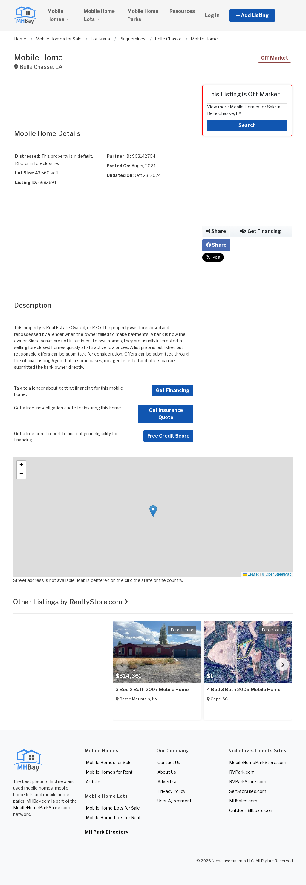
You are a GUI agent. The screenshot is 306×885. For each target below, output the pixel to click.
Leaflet (250, 574)
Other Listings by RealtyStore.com (70, 602)
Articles (94, 781)
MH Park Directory (106, 831)
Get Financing (172, 390)
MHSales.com (243, 800)
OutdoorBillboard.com (251, 810)
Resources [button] (182, 11)
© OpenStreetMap (276, 574)
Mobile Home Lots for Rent (113, 817)
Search (247, 125)
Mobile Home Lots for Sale (113, 807)
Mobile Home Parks (143, 15)
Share (216, 231)
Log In (212, 15)
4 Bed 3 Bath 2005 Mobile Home (243, 689)
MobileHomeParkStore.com (41, 807)
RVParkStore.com (247, 781)
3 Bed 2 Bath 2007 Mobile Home (152, 689)
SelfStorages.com (247, 791)
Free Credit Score (168, 436)
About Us (166, 772)
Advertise (167, 781)
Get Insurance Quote (166, 413)
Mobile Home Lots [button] (99, 15)
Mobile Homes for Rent (109, 772)
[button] (259, 15)
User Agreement (174, 800)
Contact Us (168, 762)
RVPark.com (242, 772)
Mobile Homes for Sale (109, 762)
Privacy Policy (171, 791)
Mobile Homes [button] (62, 15)
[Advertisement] (103, 100)
